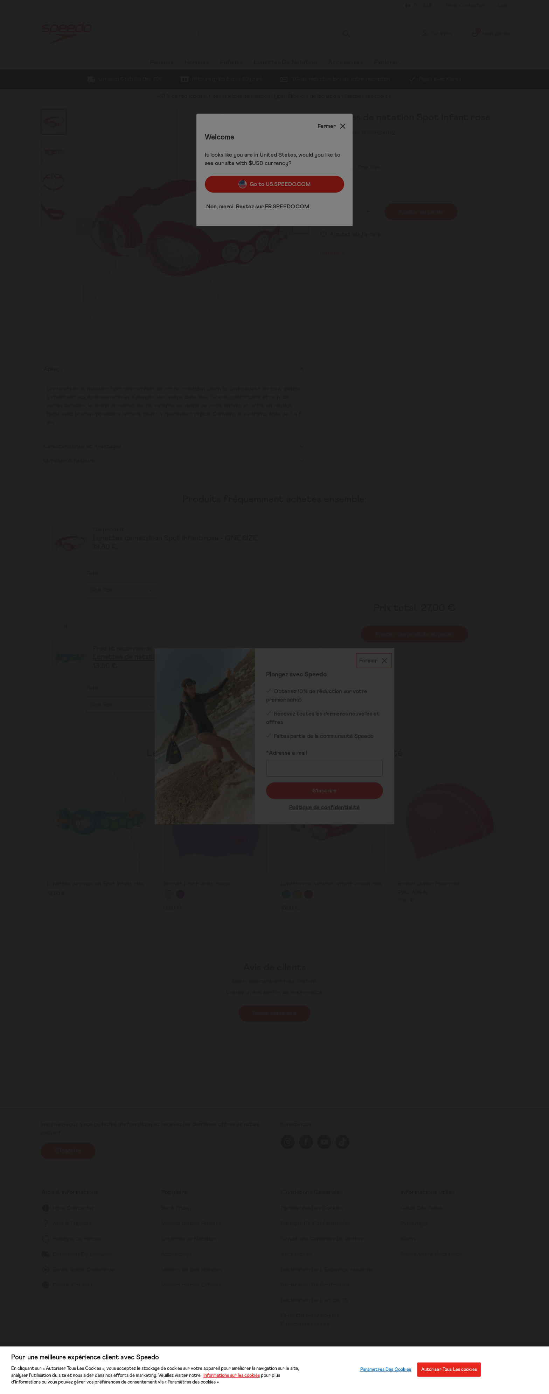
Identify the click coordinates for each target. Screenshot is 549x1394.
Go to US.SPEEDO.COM (274, 184)
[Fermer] (332, 126)
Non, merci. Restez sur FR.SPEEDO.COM (257, 206)
